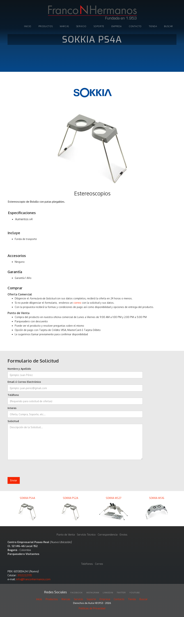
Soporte (91, 599)
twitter (121, 592)
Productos (52, 599)
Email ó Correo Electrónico (24, 381)
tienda (153, 26)
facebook (76, 592)
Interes (12, 408)
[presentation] (35, 469)
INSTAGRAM (92, 592)
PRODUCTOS (45, 26)
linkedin (108, 592)
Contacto (135, 26)
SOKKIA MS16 (156, 498)
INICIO (27, 26)
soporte (99, 26)
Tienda (132, 599)
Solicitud (13, 421)
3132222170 (24, 575)
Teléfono (13, 394)
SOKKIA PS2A (70, 498)
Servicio (81, 26)
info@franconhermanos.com (33, 579)
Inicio (39, 599)
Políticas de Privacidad (92, 608)
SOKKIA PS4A (27, 498)
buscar (168, 26)
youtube (134, 592)
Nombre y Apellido (19, 368)
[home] (92, 13)
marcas (64, 26)
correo (77, 302)
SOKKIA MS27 (113, 498)
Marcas (65, 599)
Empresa (116, 26)
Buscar (143, 599)
